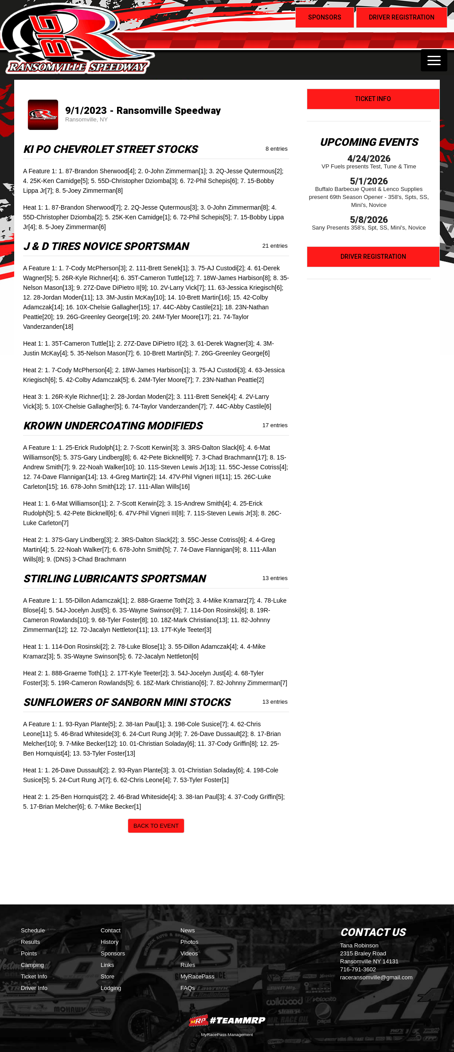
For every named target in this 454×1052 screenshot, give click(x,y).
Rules (187, 965)
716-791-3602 (358, 969)
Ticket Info (373, 98)
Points (29, 953)
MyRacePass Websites (227, 1020)
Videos (189, 953)
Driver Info (34, 988)
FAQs (187, 988)
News (187, 930)
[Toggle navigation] (434, 60)
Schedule (33, 930)
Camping (32, 965)
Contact (111, 930)
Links (107, 965)
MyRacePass (197, 976)
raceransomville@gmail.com (376, 977)
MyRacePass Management (227, 1034)
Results (30, 942)
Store (107, 976)
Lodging (111, 988)
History (109, 942)
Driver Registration (373, 256)
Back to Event (156, 825)
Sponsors (113, 953)
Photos (189, 942)
